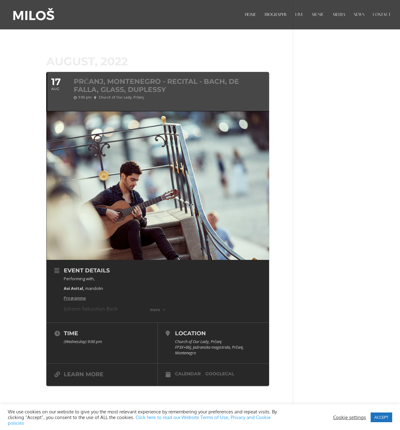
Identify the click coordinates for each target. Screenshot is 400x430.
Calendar (188, 374)
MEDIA (339, 15)
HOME (250, 15)
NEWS (359, 15)
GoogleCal (219, 374)
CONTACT (382, 15)
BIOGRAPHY (276, 15)
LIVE (299, 15)
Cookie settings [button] (349, 417)
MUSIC (318, 15)
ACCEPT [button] (381, 417)
